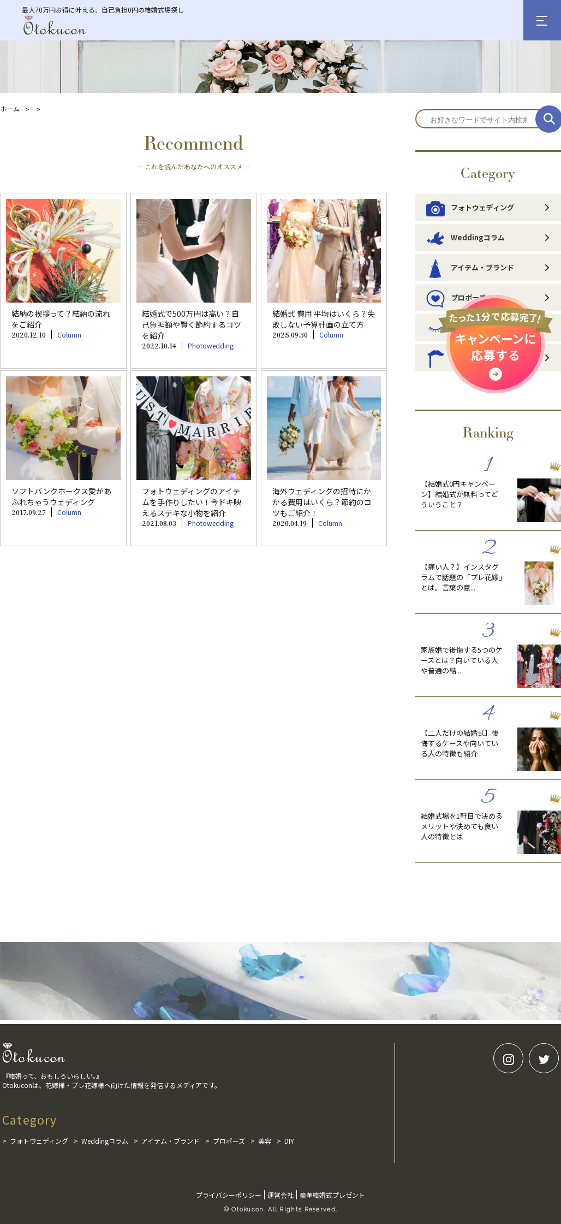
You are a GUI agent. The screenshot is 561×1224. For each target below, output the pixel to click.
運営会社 (280, 1194)
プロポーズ (229, 1140)
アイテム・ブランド (470, 267)
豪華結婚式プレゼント (332, 1194)
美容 (264, 1140)
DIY (289, 1140)
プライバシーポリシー (228, 1194)
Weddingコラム (465, 237)
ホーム (10, 108)
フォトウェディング (470, 207)
